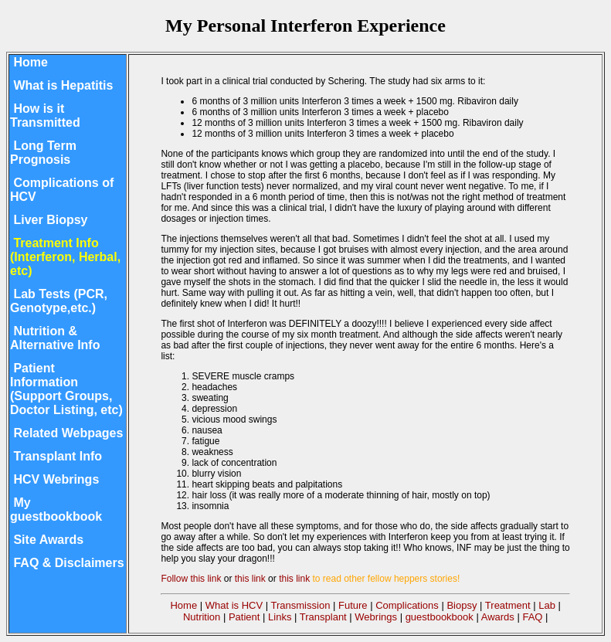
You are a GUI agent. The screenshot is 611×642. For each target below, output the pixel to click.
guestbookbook (440, 617)
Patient (244, 617)
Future (353, 605)
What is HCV (234, 605)
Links (279, 617)
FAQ (532, 617)
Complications (407, 605)
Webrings (376, 617)
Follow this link (191, 578)
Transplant (323, 617)
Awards (497, 617)
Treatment (508, 605)
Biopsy (461, 605)
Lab (546, 605)
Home (183, 605)
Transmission (301, 605)
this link (250, 578)
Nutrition (201, 617)
